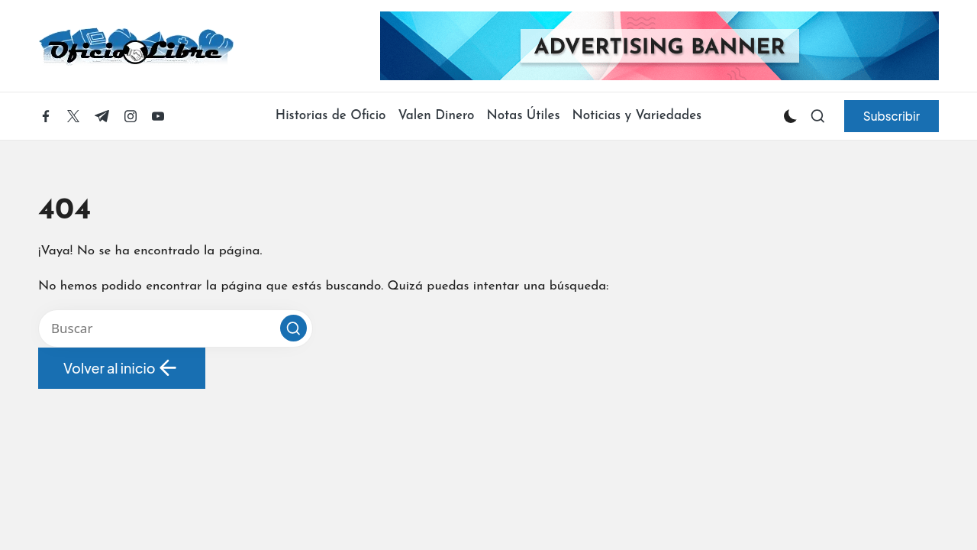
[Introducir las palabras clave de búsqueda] (175, 328)
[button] (891, 116)
